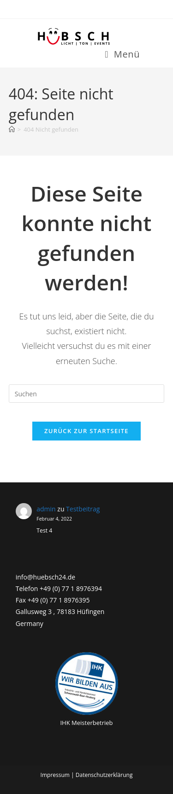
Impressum (55, 775)
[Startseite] (12, 129)
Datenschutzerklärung (104, 775)
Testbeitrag (83, 508)
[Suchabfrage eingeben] (87, 393)
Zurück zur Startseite (86, 431)
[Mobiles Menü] (122, 54)
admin (45, 508)
